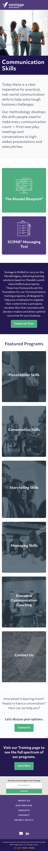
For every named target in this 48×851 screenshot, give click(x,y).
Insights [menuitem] (24, 811)
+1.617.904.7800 (24, 848)
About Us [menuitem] (24, 801)
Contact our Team (24, 324)
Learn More (24, 766)
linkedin (27, 833)
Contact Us (24, 728)
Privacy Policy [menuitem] (24, 820)
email (21, 833)
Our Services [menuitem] (24, 806)
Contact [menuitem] (24, 815)
